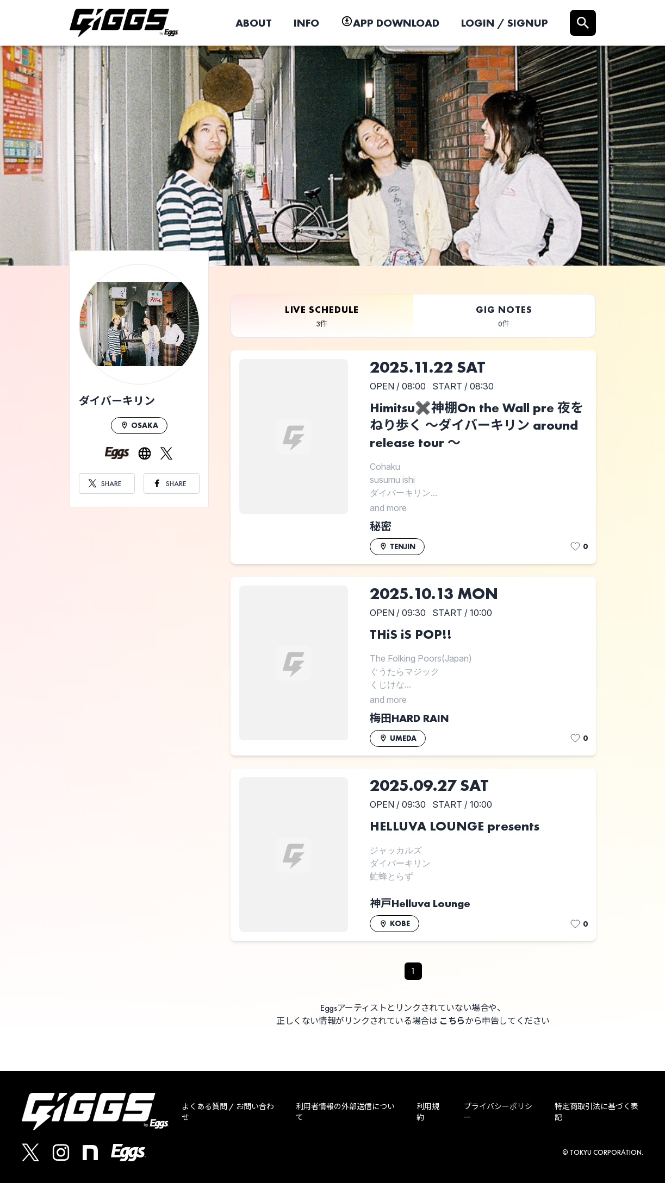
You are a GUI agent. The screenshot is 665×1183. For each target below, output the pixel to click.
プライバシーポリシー (498, 1112)
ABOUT (253, 23)
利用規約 (428, 1112)
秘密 (380, 526)
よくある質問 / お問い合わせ (228, 1112)
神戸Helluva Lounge (420, 903)
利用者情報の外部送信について (345, 1112)
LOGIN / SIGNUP (504, 23)
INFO (306, 23)
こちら (452, 1021)
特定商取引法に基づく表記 (596, 1112)
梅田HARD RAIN (409, 718)
